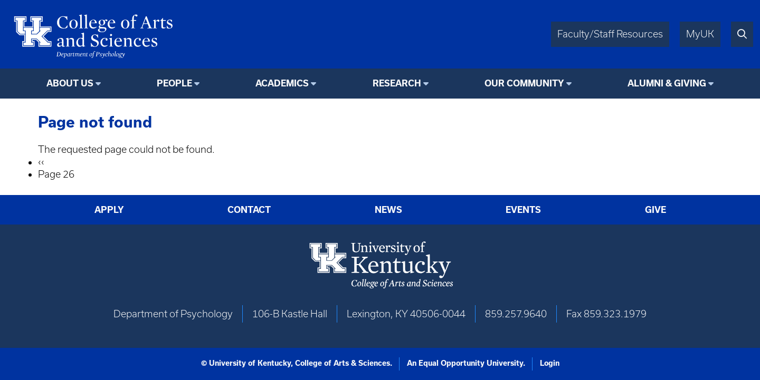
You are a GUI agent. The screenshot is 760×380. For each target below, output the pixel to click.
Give (655, 210)
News (388, 210)
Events (523, 210)
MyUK (700, 34)
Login (549, 363)
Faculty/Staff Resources (610, 34)
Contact (249, 210)
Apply (109, 210)
